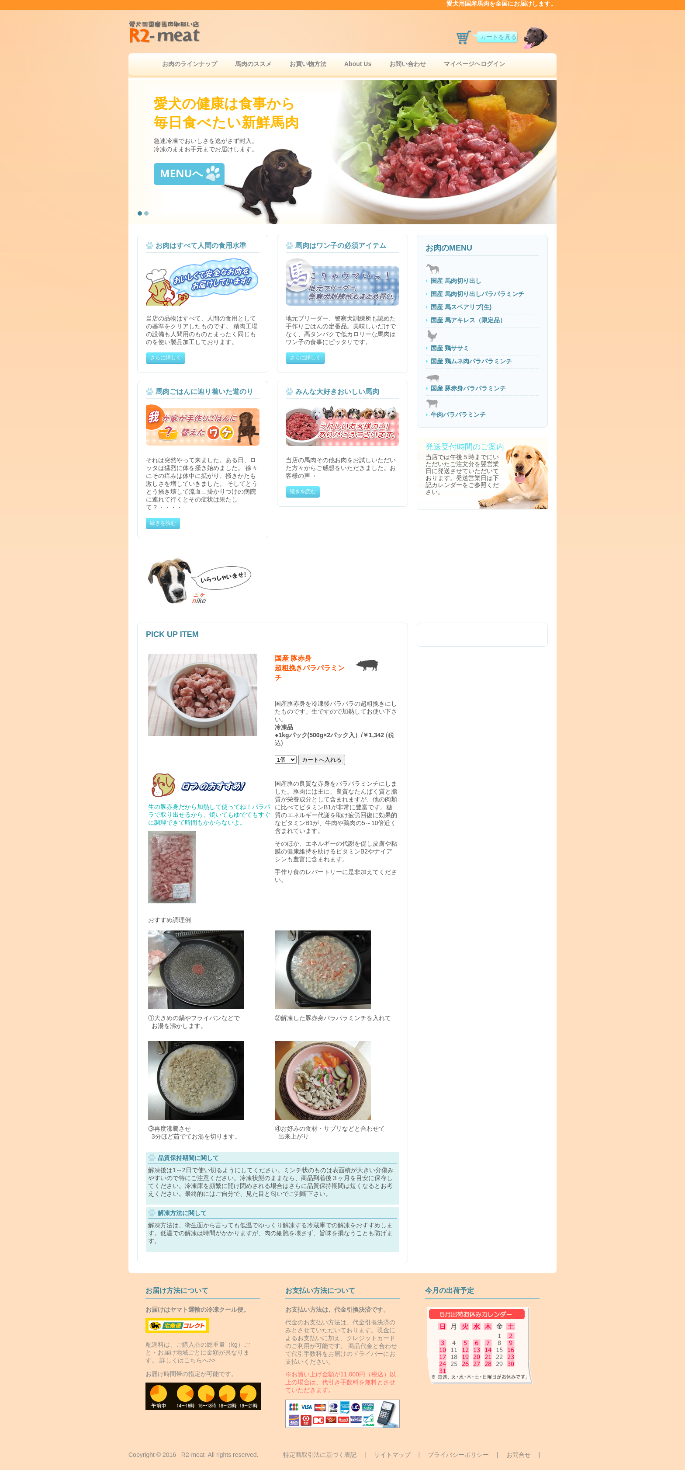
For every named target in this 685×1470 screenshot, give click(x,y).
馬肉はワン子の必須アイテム (340, 245)
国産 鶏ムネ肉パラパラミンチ (471, 361)
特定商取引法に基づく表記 (320, 1454)
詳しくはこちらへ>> (187, 1360)
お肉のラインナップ (189, 63)
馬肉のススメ (253, 63)
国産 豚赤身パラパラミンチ (468, 388)
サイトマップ (392, 1454)
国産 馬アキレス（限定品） (468, 320)
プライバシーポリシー (458, 1454)
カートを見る (498, 36)
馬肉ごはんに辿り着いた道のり (204, 391)
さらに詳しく (165, 358)
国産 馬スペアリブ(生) (461, 306)
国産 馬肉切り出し (456, 280)
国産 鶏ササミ (450, 348)
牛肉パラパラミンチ (458, 414)
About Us (357, 63)
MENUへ (190, 173)
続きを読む (163, 523)
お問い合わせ (407, 63)
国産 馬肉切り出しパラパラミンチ (477, 293)
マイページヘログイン (474, 63)
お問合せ (518, 1454)
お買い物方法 (308, 63)
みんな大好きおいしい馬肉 (337, 391)
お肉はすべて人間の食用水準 (201, 245)
